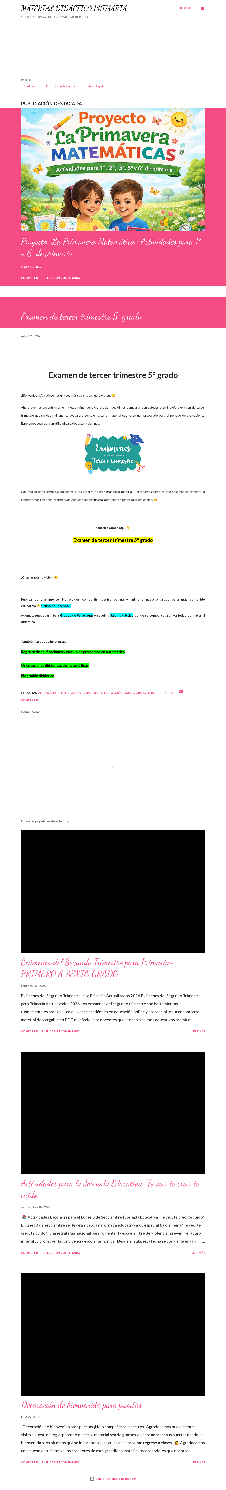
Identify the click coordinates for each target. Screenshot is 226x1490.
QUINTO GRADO (135, 692)
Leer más (198, 1031)
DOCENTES (60, 692)
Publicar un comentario (61, 277)
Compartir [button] (29, 277)
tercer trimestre (161, 692)
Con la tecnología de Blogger (113, 1479)
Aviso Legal (93, 86)
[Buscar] (185, 8)
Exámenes (77, 692)
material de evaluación (103, 692)
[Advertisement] (96, 50)
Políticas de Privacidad (59, 86)
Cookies (26, 86)
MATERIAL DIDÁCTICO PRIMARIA (74, 8)
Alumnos (45, 692)
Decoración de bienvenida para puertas (81, 1405)
